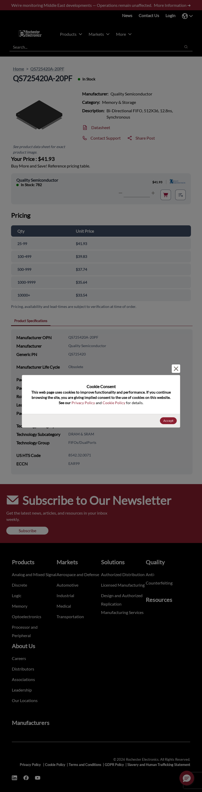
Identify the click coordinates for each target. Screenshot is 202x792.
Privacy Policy (83, 402)
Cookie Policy (114, 402)
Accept (168, 420)
